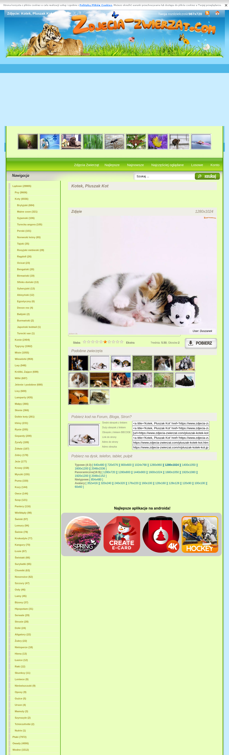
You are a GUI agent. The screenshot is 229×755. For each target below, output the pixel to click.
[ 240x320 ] (119, 483)
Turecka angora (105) (29, 224)
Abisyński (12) (25, 295)
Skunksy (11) (22, 672)
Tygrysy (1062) (23, 346)
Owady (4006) (21, 743)
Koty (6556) (21, 198)
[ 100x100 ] (200, 483)
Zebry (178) (21, 455)
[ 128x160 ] (160, 483)
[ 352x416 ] (92, 483)
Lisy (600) (21, 391)
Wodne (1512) (21, 749)
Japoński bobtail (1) (29, 327)
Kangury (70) (22, 544)
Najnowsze (135, 165)
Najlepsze (112, 165)
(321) (27, 211)
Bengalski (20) (25, 269)
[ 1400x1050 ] (188, 464)
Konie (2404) (22, 339)
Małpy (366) (22, 403)
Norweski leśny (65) (29, 237)
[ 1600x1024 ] (155, 472)
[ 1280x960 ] (155, 464)
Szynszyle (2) (23, 717)
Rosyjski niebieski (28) (30, 250)
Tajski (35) (23, 243)
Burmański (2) (25, 320)
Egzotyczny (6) (26, 301)
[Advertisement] (114, 92)
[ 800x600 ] (126, 464)
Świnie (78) (21, 532)
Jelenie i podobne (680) (29, 384)
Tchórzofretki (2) (24, 724)
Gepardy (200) (23, 435)
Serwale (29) (22, 615)
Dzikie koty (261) (25, 416)
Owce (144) (21, 493)
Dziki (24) (20, 628)
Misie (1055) (22, 352)
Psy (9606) (21, 192)
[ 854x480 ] (96, 479)
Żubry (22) (21, 640)
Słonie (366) (22, 410)
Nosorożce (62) (24, 576)
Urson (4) (20, 705)
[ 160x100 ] (147, 483)
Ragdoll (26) (24, 256)
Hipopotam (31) (24, 608)
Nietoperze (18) (24, 647)
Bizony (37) (21, 602)
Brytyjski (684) (25, 205)
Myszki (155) (22, 474)
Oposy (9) (21, 692)
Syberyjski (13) (26, 288)
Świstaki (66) (22, 557)
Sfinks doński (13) (28, 282)
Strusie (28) (22, 621)
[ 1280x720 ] (109, 472)
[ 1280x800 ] (124, 472)
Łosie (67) (21, 551)
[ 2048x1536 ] (98, 468)
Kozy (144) (21, 487)
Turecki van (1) (26, 333)
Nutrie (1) (20, 730)
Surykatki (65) (23, 564)
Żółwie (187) (22, 448)
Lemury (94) (22, 525)
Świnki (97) (21, 519)
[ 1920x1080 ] (188, 472)
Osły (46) (20, 589)
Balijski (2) (23, 314)
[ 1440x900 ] (139, 472)
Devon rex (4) (25, 307)
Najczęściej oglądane (167, 165)
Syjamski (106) (26, 218)
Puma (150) (21, 480)
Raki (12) (20, 666)
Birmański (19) (26, 275)
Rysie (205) (21, 429)
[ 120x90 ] (187, 483)
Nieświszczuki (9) (25, 685)
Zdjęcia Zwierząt (86, 165)
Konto (214, 165)
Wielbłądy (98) (23, 512)
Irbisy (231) (21, 423)
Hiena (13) (21, 653)
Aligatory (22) (23, 634)
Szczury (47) (22, 583)
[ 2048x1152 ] (98, 475)
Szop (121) (21, 500)
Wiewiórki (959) (24, 359)
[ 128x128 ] (174, 483)
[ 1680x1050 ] (172, 472)
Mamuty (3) (21, 711)
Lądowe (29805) (22, 186)
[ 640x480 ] (99, 464)
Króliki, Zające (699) (26, 371)
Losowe (197, 165)
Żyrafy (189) (22, 442)
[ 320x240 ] (106, 483)
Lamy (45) (21, 596)
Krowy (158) (22, 467)
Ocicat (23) (23, 263)
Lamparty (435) (24, 397)
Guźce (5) (20, 698)
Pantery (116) (23, 506)
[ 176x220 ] (133, 483)
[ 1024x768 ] (140, 464)
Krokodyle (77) (23, 538)
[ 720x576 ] (112, 464)
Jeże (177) (21, 461)
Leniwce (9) (22, 679)
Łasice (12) (21, 660)
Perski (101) (24, 230)
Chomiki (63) (22, 570)
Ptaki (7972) (20, 737)
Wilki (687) (21, 378)
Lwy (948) (20, 365)
